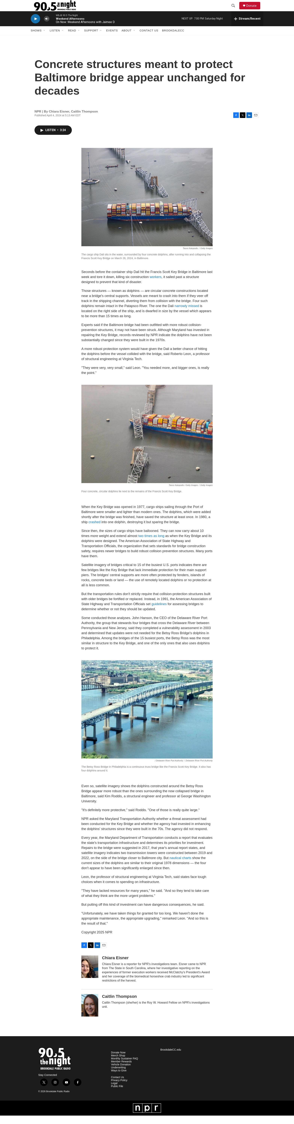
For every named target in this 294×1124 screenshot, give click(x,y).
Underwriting (118, 1076)
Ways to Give (119, 1079)
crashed (94, 530)
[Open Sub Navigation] (44, 38)
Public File (117, 1094)
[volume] (47, 27)
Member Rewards (121, 1070)
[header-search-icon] (234, 10)
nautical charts (180, 866)
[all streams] (247, 27)
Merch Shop (118, 1064)
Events (112, 38)
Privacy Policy (119, 1088)
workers (155, 285)
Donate (254, 10)
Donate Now (118, 1061)
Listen (55, 38)
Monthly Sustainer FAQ (124, 1067)
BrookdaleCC (173, 38)
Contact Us (149, 38)
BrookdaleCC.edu (170, 1058)
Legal (114, 1091)
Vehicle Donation (121, 1073)
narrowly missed (187, 314)
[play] (35, 27)
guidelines (159, 612)
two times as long (151, 544)
